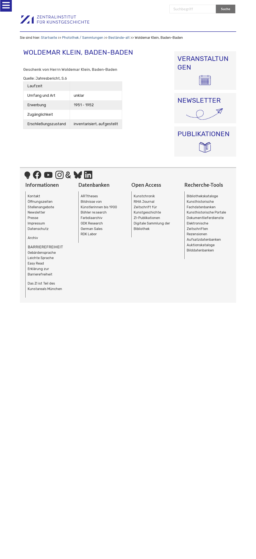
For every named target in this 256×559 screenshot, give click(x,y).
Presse (33, 218)
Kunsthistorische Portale (206, 212)
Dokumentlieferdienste (205, 218)
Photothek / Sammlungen (82, 38)
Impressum (36, 223)
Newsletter (36, 212)
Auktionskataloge (201, 245)
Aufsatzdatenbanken (204, 240)
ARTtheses (89, 196)
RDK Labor (89, 234)
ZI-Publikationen (147, 218)
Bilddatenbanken (200, 250)
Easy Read (36, 263)
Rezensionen (197, 234)
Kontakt (34, 196)
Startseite (49, 38)
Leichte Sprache (41, 258)
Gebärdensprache (42, 253)
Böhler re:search (94, 212)
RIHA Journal (144, 202)
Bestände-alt (119, 38)
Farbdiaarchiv (91, 218)
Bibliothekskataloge (202, 196)
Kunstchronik (144, 196)
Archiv (33, 238)
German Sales (91, 229)
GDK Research (92, 223)
